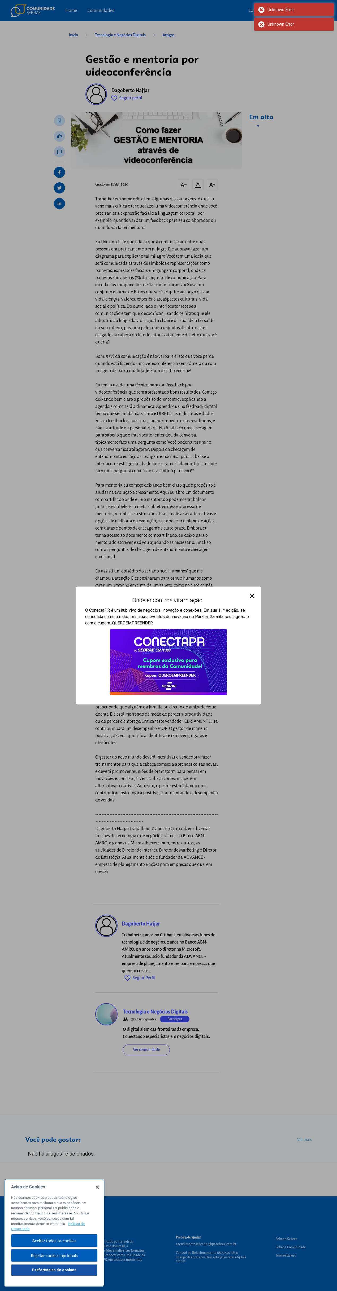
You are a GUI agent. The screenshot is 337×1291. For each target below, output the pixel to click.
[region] (54, 1234)
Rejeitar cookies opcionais (54, 1257)
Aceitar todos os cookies (54, 1242)
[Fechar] (97, 1189)
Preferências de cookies (54, 1272)
